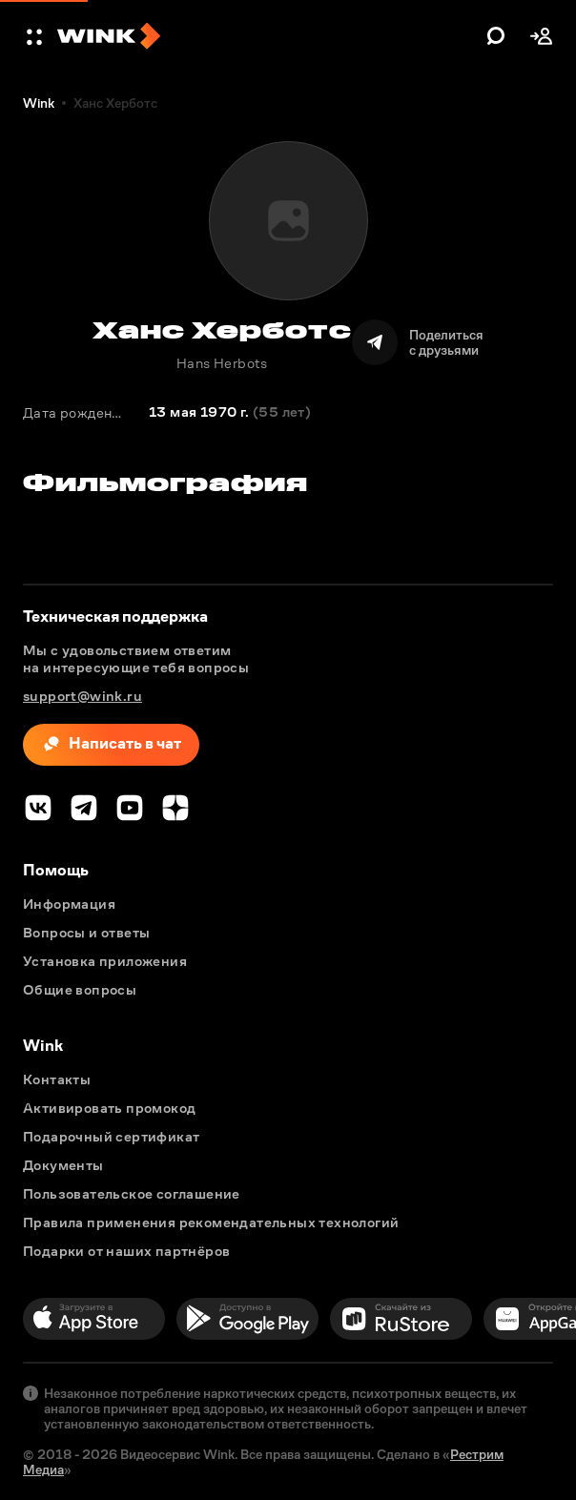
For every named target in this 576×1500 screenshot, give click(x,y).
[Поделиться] (417, 342)
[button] (36, 36)
